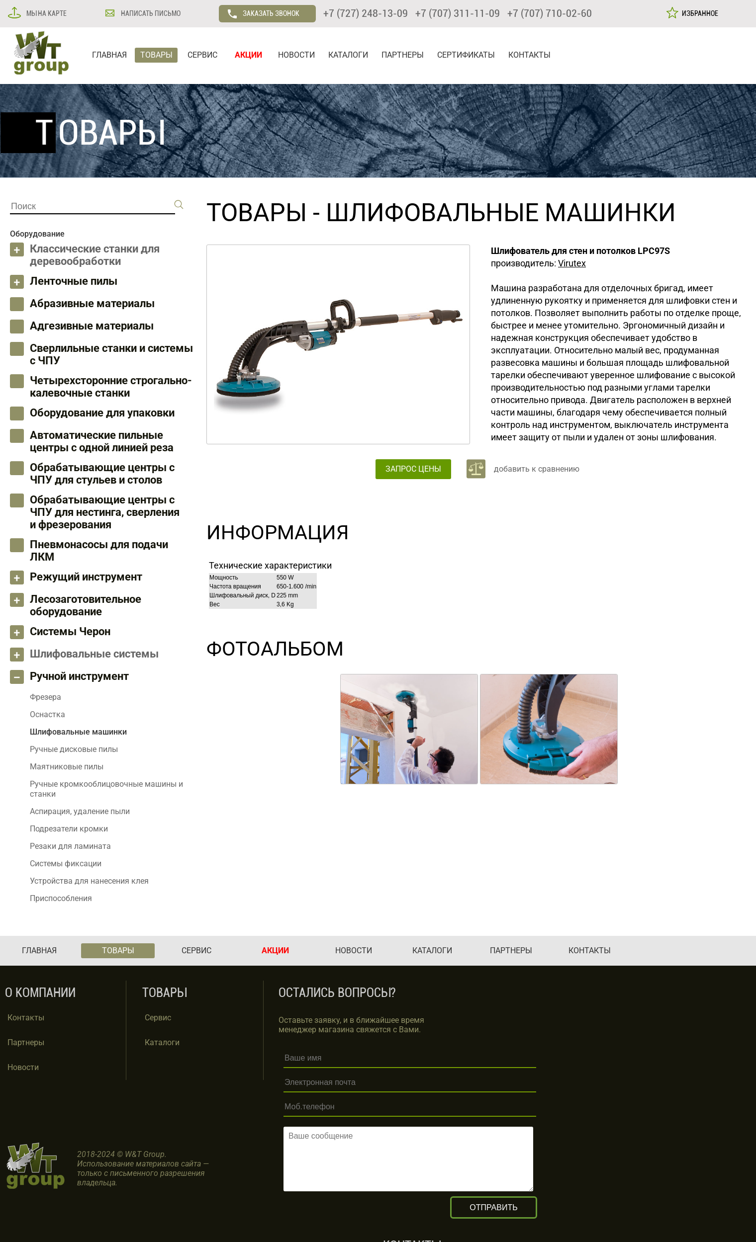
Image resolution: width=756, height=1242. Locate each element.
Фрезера (45, 697)
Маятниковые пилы (66, 766)
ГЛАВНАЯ (109, 55)
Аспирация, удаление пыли (80, 811)
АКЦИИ (248, 55)
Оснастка (47, 714)
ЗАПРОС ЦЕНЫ (413, 469)
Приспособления (61, 898)
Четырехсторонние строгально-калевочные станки (111, 386)
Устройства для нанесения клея (89, 881)
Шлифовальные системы (94, 654)
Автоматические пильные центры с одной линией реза (102, 441)
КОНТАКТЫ (529, 55)
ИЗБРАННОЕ (698, 13)
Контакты (25, 1017)
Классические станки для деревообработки (95, 255)
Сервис (158, 1017)
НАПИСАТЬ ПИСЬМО (150, 13)
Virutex (572, 263)
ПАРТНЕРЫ (402, 55)
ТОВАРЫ (156, 55)
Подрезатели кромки (69, 828)
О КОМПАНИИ (40, 993)
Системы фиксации (65, 863)
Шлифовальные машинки (501, 212)
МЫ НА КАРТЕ (46, 13)
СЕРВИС (202, 55)
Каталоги (162, 1042)
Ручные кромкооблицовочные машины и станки (106, 789)
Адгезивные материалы (92, 326)
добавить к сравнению (536, 469)
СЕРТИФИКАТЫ (466, 55)
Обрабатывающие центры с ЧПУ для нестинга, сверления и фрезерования (105, 512)
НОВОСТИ (296, 55)
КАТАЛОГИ (348, 55)
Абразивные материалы (92, 303)
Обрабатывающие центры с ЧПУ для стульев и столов (102, 473)
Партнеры (25, 1042)
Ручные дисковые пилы (74, 749)
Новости (23, 1067)
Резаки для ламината (70, 846)
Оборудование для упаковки (102, 413)
